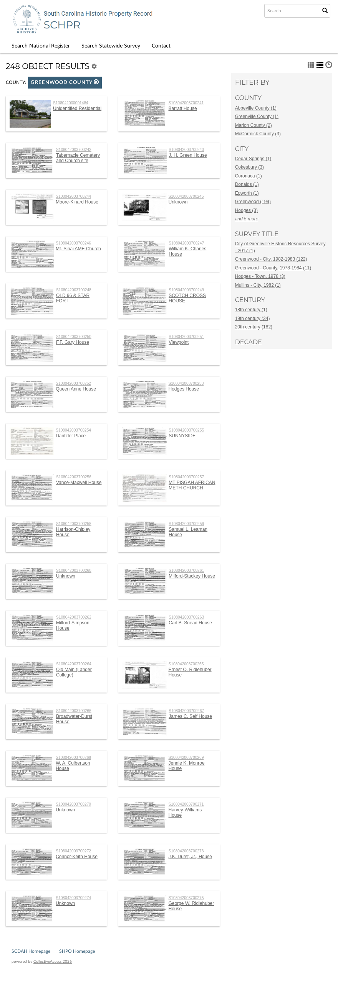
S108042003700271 (186, 804)
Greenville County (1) (256, 116)
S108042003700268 (73, 757)
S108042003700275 (186, 898)
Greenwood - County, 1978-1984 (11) (273, 268)
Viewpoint (179, 342)
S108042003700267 (186, 711)
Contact (161, 46)
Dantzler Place (71, 435)
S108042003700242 (73, 150)
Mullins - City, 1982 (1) (258, 285)
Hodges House (184, 389)
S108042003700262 (73, 617)
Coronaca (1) (248, 176)
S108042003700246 (73, 243)
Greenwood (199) (253, 201)
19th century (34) (252, 318)
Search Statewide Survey (110, 46)
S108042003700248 (73, 290)
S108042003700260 (73, 570)
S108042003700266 (73, 711)
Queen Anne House (76, 389)
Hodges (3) (246, 210)
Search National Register (41, 46)
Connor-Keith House (77, 856)
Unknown (178, 202)
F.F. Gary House (72, 342)
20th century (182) (253, 327)
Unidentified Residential (77, 108)
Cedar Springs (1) (253, 158)
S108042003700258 (73, 524)
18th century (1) (251, 309)
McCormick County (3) (258, 133)
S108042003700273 (186, 851)
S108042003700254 (73, 430)
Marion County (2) (253, 125)
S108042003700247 (186, 243)
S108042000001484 (70, 103)
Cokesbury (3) (249, 167)
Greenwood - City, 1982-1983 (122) (271, 259)
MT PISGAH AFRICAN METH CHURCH (192, 485)
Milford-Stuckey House (192, 576)
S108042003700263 (186, 617)
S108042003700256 (73, 477)
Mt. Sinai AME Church (78, 248)
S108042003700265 (186, 664)
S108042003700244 (73, 196)
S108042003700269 (186, 757)
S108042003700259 (186, 524)
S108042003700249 (186, 290)
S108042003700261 (186, 570)
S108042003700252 (73, 383)
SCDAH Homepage (31, 951)
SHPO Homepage (77, 951)
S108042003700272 (73, 851)
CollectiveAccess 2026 (52, 962)
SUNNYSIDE (182, 435)
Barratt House (183, 108)
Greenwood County (65, 82)
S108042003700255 (186, 430)
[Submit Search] (325, 11)
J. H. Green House (188, 155)
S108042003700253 (186, 383)
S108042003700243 (186, 150)
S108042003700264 (73, 664)
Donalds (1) (247, 184)
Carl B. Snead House (190, 622)
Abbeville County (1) (256, 108)
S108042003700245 (186, 196)
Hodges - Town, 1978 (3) (260, 276)
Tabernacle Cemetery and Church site (78, 158)
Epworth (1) (247, 193)
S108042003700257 (186, 477)
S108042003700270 (73, 804)
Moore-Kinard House (77, 202)
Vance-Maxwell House (79, 482)
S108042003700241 (186, 103)
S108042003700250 (73, 337)
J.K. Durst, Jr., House (190, 856)
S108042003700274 (73, 898)
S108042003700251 (186, 337)
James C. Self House (190, 716)
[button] (96, 81)
